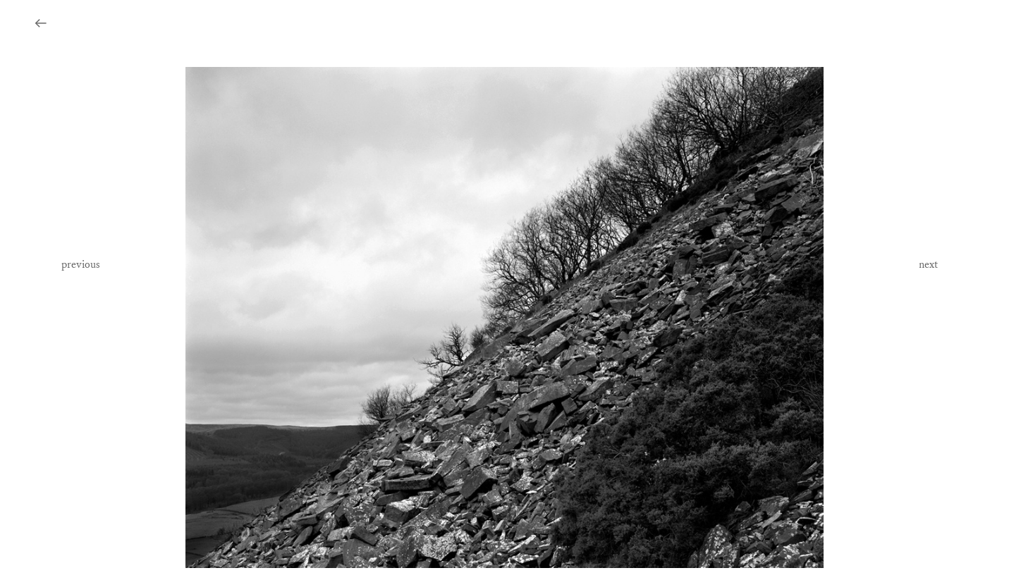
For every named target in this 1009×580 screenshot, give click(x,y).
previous (80, 264)
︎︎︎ (40, 24)
